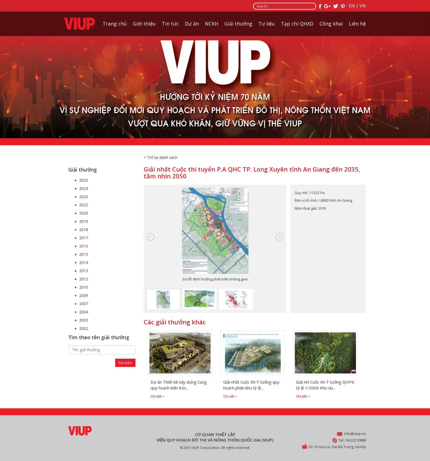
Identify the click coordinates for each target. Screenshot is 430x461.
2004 (83, 311)
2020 (83, 213)
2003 (83, 320)
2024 (83, 188)
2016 (83, 246)
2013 (83, 270)
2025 (83, 180)
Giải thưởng (238, 23)
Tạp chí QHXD (297, 23)
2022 (83, 204)
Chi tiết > (158, 396)
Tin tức (170, 23)
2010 (83, 287)
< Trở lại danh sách (160, 157)
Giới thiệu (144, 23)
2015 (83, 254)
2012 (83, 279)
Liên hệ (357, 23)
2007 (83, 303)
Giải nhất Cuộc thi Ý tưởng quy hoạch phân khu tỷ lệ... (251, 384)
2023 (83, 196)
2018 (83, 229)
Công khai (331, 23)
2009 (83, 295)
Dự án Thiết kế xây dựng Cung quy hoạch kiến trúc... (179, 384)
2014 (83, 262)
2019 (83, 221)
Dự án (192, 23)
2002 (83, 328)
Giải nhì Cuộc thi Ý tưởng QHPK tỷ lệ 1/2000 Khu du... (325, 384)
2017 (83, 237)
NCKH (211, 23)
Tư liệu (266, 23)
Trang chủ (115, 23)
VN (363, 6)
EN (352, 6)
